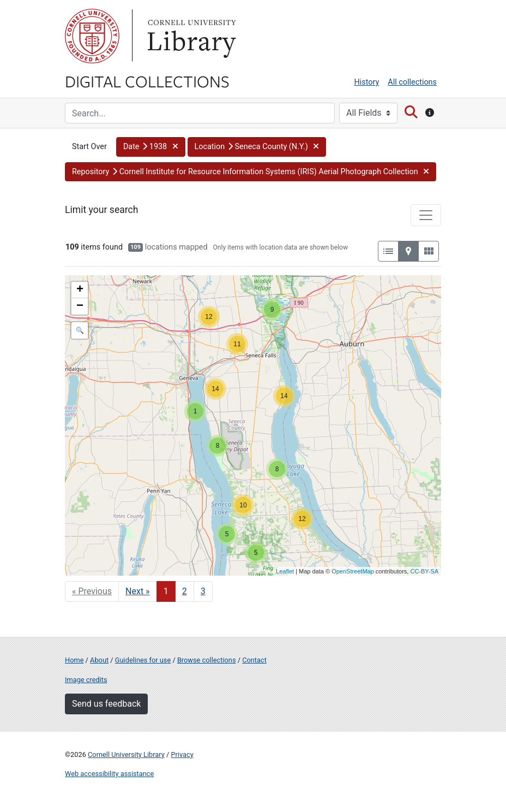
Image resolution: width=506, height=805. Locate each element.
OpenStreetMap (353, 571)
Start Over (89, 146)
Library (190, 36)
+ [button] (79, 290)
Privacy (182, 754)
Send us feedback (106, 704)
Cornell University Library (126, 754)
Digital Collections (147, 81)
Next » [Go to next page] (137, 591)
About (99, 660)
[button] (150, 147)
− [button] (79, 306)
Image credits (86, 680)
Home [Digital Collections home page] (74, 660)
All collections (412, 82)
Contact (254, 660)
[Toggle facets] (426, 215)
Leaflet (285, 571)
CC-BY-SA (424, 571)
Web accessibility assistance (109, 774)
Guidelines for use (143, 660)
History (367, 82)
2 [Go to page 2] (184, 591)
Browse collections (206, 660)
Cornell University (92, 36)
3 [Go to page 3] (203, 591)
